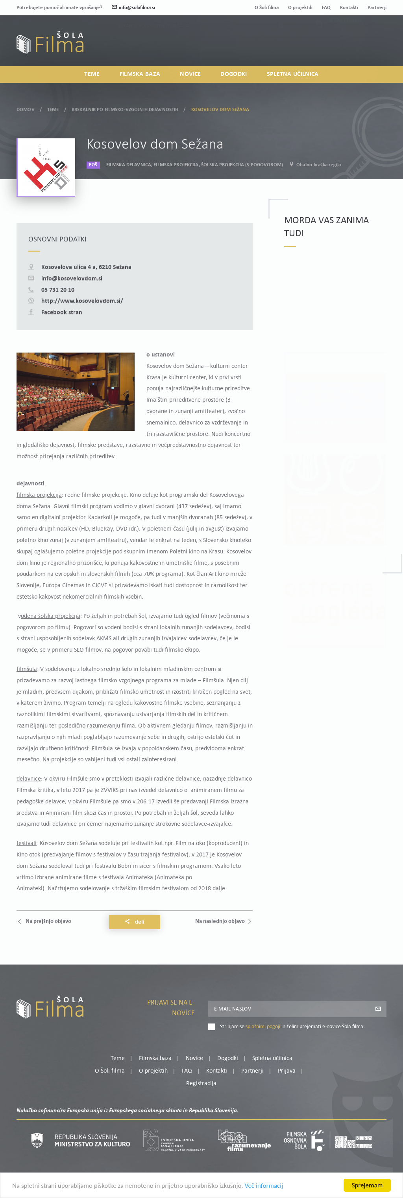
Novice (190, 74)
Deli (134, 922)
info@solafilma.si (133, 7)
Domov (26, 108)
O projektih (300, 7)
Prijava (337, 47)
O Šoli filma (267, 7)
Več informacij (264, 1186)
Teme (92, 74)
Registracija (373, 47)
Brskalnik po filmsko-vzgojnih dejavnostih (125, 108)
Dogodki (233, 74)
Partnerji (377, 7)
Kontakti (349, 7)
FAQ (326, 7)
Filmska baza (140, 74)
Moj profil (345, 37)
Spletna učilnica (293, 74)
